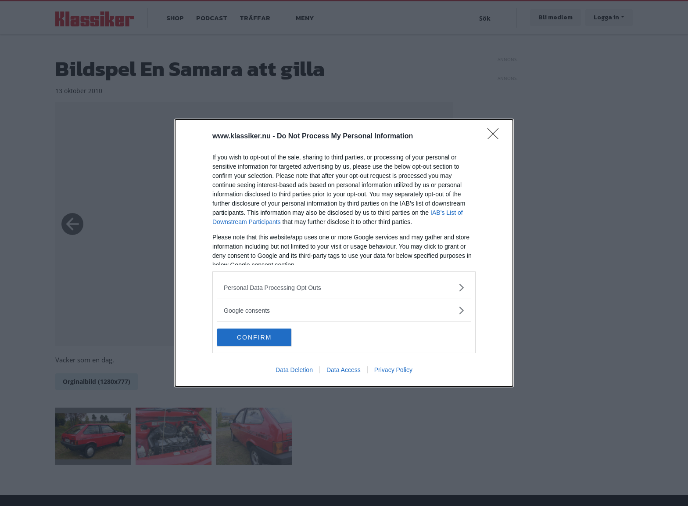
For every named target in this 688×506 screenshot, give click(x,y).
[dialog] (344, 253)
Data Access (343, 369)
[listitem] (344, 287)
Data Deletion (294, 369)
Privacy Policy (393, 369)
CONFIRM (258, 336)
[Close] (495, 136)
